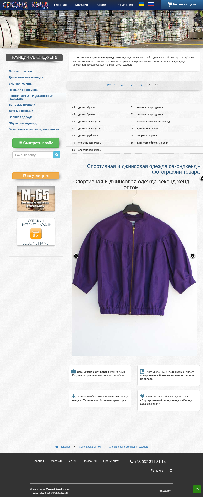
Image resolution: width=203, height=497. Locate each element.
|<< (109, 84)
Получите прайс (36, 176)
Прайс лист (111, 461)
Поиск (157, 470)
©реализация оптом (50, 491)
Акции (101, 4)
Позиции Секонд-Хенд (34, 57)
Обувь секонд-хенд (23, 123)
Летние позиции (20, 71)
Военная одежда (21, 117)
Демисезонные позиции (26, 77)
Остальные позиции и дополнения (34, 129)
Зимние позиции (21, 83)
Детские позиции (21, 110)
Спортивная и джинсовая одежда (32, 97)
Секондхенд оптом (90, 446)
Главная (60, 4)
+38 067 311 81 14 (145, 461)
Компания (125, 4)
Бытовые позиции (22, 104)
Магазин (81, 4)
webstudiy (164, 490)
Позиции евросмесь (23, 89)
